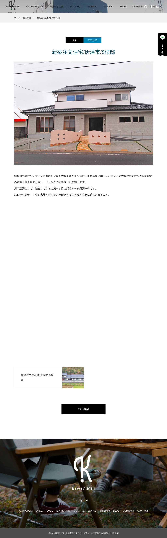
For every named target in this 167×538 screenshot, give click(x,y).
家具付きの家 (56, 6)
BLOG (123, 6)
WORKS (92, 6)
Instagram (108, 6)
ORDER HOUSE (34, 6)
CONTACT (142, 510)
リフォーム (75, 6)
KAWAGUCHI (26, 510)
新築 (74, 40)
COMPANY (138, 6)
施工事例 (83, 409)
